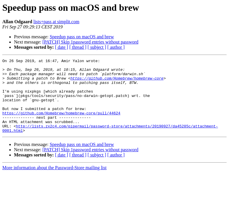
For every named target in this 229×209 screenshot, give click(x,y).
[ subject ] (97, 47)
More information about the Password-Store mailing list (54, 182)
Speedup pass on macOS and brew (82, 36)
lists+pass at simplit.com (56, 21)
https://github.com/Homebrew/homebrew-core (117, 82)
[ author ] (116, 47)
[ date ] (61, 47)
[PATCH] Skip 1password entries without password (90, 41)
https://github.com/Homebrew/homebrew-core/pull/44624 (61, 124)
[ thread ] (77, 47)
